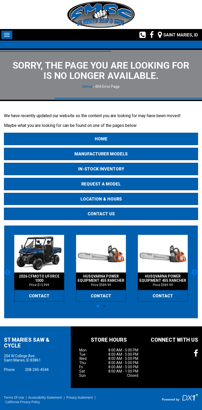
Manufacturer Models (101, 153)
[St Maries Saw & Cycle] (100, 14)
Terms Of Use (14, 397)
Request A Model (101, 184)
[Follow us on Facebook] (150, 35)
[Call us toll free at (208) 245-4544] (140, 35)
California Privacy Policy (22, 402)
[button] (7, 272)
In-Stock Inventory (101, 168)
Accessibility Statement (45, 397)
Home (87, 86)
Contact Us (101, 213)
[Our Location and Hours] (176, 35)
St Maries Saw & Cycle (26, 343)
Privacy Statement (79, 397)
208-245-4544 (37, 370)
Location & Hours (101, 199)
